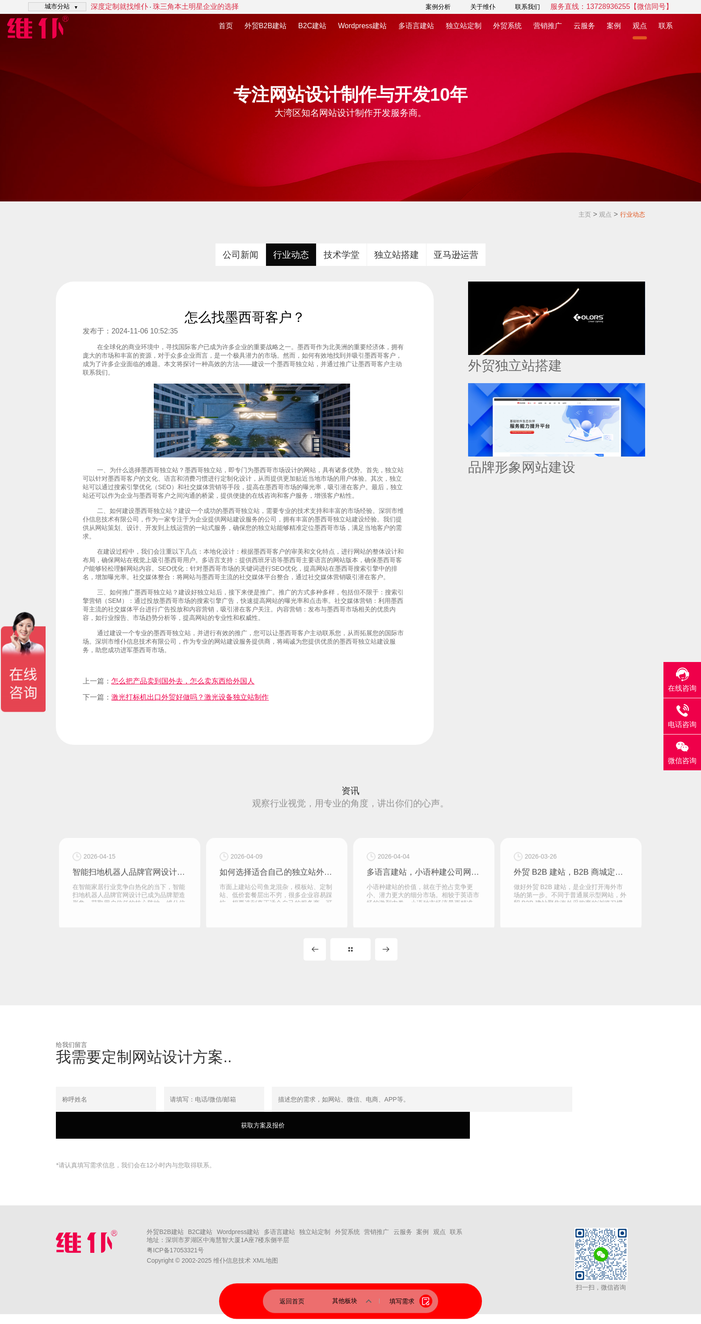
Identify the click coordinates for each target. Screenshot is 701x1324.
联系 (666, 26)
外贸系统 (507, 26)
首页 (226, 26)
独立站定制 (463, 26)
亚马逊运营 (456, 255)
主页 (585, 214)
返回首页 (291, 1300)
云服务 (584, 26)
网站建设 (226, 641)
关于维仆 (482, 6)
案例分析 (438, 6)
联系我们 (527, 6)
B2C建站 (312, 26)
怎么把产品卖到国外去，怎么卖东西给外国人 (182, 681)
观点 (640, 26)
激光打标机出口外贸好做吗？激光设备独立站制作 (190, 697)
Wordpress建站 (362, 26)
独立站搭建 (396, 255)
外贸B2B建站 (266, 26)
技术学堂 (341, 255)
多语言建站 (416, 26)
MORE (350, 959)
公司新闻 (240, 255)
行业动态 (632, 214)
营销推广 (547, 26)
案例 (614, 26)
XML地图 (265, 1270)
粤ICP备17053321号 (175, 1260)
